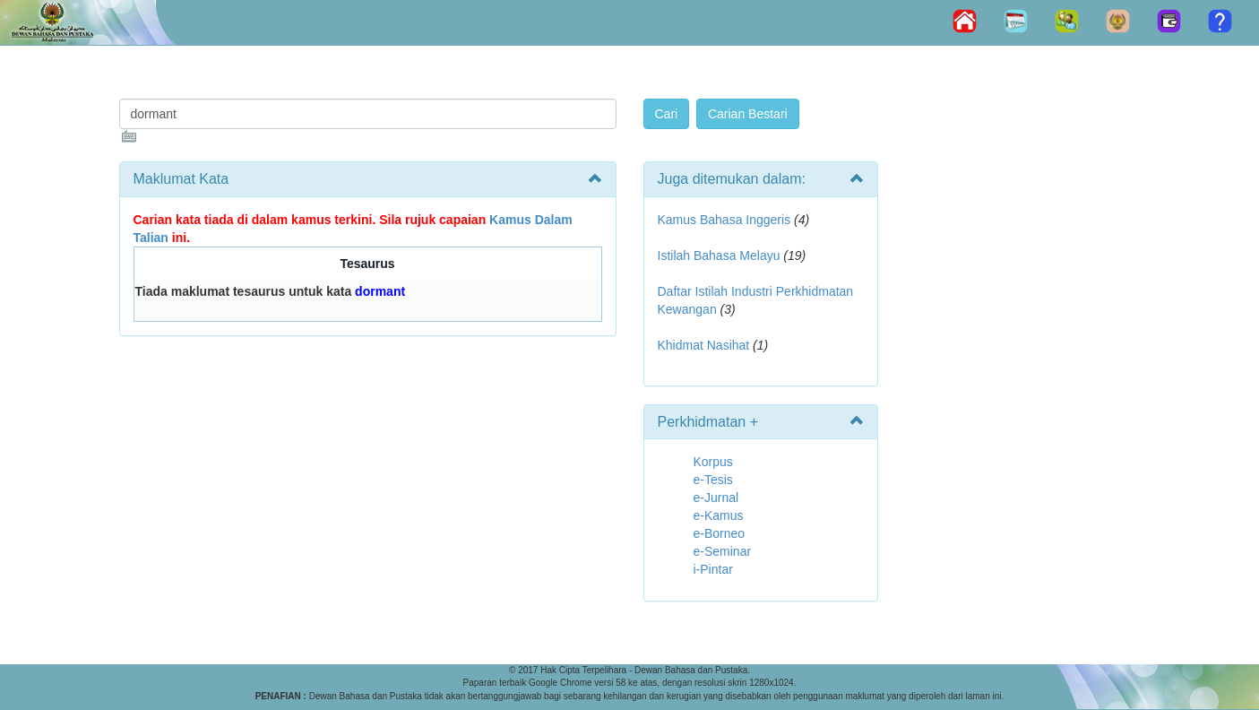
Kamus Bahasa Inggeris (724, 219)
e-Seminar (723, 551)
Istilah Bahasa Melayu (719, 255)
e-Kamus (719, 515)
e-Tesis (713, 479)
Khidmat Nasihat (704, 345)
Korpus (713, 462)
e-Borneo (720, 533)
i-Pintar (713, 569)
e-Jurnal (716, 497)
